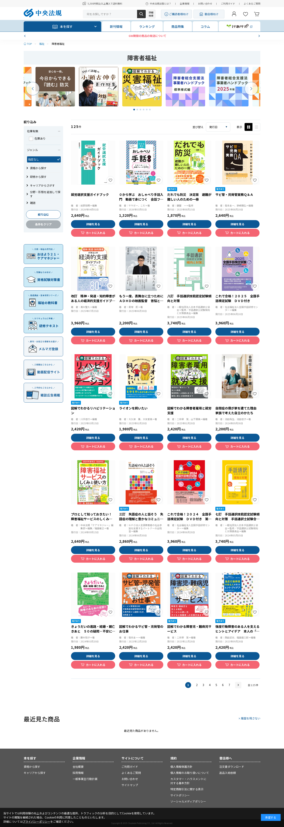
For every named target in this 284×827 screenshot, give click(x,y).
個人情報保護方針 (181, 767)
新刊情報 (116, 26)
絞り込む (43, 214)
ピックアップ (256, 127)
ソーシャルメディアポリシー (188, 801)
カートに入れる (95, 233)
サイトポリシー (180, 795)
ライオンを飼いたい (133, 408)
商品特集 (177, 26)
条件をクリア (43, 224)
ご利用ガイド (228, 3)
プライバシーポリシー (36, 821)
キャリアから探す (35, 773)
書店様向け (211, 14)
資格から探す (32, 767)
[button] (25, 36)
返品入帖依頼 (227, 773)
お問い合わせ (205, 3)
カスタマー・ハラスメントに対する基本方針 (188, 781)
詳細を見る (93, 224)
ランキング (147, 26)
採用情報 (78, 773)
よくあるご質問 (252, 3)
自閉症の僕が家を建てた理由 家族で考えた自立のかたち (237, 410)
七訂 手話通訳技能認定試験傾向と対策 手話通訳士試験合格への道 (237, 519)
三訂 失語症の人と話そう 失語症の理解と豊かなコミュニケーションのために (141, 519)
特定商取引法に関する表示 (187, 789)
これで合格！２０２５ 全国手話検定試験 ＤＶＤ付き (237, 298)
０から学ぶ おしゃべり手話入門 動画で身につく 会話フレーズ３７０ (141, 199)
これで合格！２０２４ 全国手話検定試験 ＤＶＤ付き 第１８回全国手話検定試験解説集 (189, 519)
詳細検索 (151, 14)
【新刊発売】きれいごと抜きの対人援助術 (142, 36)
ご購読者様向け (178, 14)
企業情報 (184, 3)
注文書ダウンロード (231, 767)
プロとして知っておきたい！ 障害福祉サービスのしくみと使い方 (93, 519)
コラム (205, 26)
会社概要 (78, 767)
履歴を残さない (250, 718)
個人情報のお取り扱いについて (189, 773)
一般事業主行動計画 (85, 779)
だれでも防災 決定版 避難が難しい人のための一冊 (189, 197)
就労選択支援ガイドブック (90, 194)
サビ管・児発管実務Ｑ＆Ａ (234, 194)
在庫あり (37, 138)
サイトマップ (129, 785)
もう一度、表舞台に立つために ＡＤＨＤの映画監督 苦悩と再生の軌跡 (142, 301)
